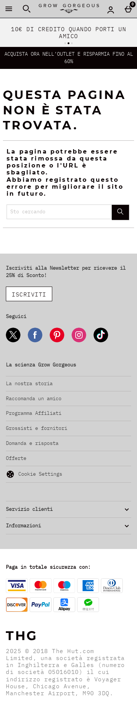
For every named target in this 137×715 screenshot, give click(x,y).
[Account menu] (110, 9)
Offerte (16, 458)
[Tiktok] (101, 341)
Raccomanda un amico (33, 398)
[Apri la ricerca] (27, 9)
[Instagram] (79, 341)
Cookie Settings (34, 474)
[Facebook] (35, 341)
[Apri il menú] (9, 9)
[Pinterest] (57, 341)
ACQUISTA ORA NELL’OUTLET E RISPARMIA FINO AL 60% (68, 58)
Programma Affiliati (33, 413)
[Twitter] (13, 341)
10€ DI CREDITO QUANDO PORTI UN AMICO (68, 32)
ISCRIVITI (29, 294)
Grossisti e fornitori (36, 428)
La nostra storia (29, 383)
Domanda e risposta (32, 443)
